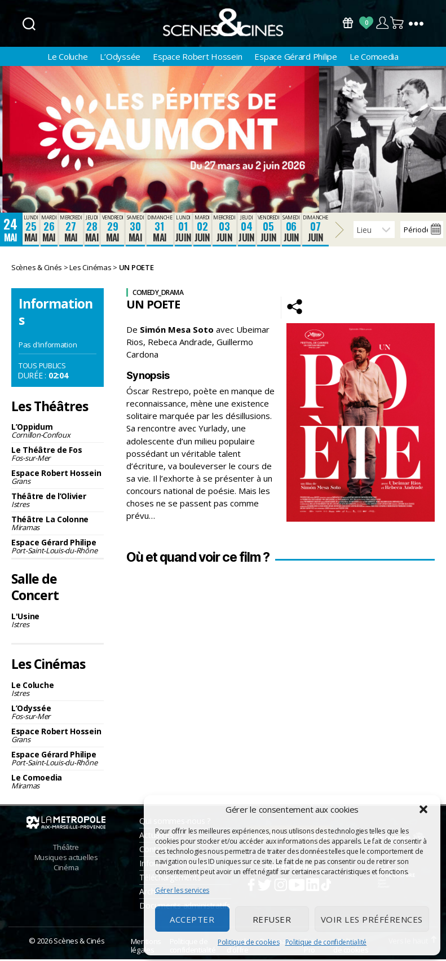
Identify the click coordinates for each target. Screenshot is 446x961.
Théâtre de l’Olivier (57, 501)
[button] (423, 809)
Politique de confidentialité (325, 942)
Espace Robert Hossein (197, 58)
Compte (382, 23)
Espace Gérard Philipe (295, 58)
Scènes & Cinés (79, 942)
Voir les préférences (372, 919)
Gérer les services (182, 890)
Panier (397, 23)
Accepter (192, 919)
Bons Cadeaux (348, 23)
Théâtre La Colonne (57, 524)
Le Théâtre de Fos (57, 455)
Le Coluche (67, 58)
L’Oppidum (57, 432)
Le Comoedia (374, 58)
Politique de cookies (249, 942)
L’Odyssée (120, 58)
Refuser (272, 919)
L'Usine (57, 621)
